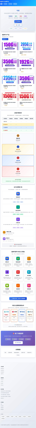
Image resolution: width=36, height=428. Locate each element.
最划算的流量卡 (16, 352)
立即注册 (18, 21)
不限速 (16, 416)
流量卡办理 (23, 352)
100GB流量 (29, 416)
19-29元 (2, 381)
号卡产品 (10, 3)
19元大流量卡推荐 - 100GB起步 (5, 394)
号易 (5, 352)
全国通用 (20, 416)
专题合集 (15, 3)
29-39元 (2, 383)
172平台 (18, 355)
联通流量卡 (2, 368)
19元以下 (2, 379)
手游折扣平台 (29, 352)
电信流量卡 (2, 370)
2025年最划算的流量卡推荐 (5, 392)
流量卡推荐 (10, 352)
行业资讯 (5, 3)
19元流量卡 (3, 416)
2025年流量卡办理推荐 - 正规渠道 (6, 396)
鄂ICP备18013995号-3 (24, 424)
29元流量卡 (24, 416)
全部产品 (2, 373)
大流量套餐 (7, 416)
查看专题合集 (18, 342)
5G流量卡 (12, 416)
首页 (1, 3)
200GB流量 (2, 418)
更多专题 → (2, 398)
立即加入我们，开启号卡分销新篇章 (18, 298)
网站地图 (2, 409)
